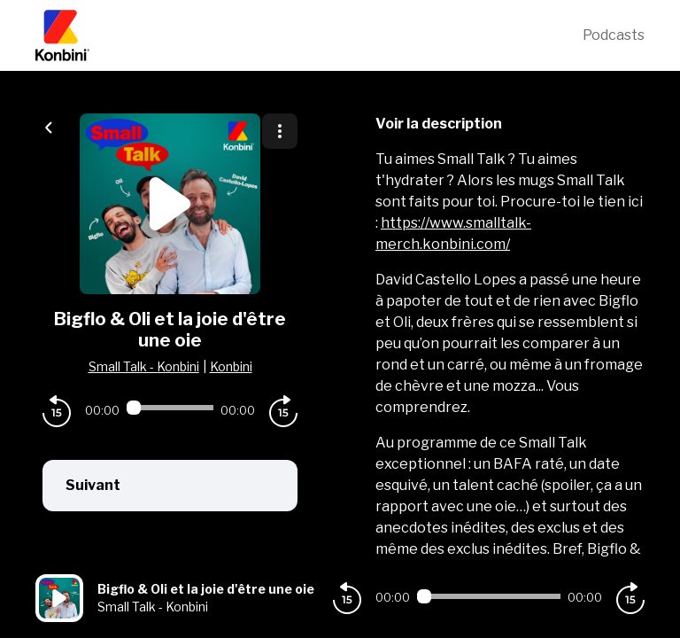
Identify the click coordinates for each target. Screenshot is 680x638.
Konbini (231, 366)
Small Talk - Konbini (144, 366)
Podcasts (614, 35)
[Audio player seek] (170, 407)
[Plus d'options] (280, 131)
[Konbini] (309, 35)
